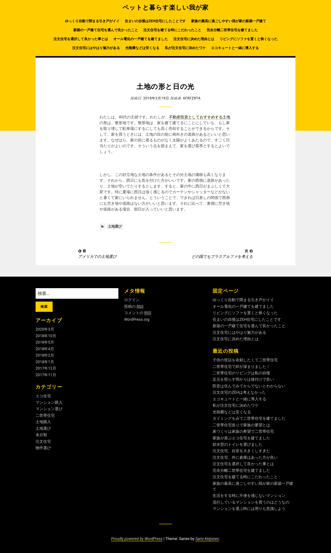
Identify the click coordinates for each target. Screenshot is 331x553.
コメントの (137, 313)
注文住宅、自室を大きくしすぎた (241, 450)
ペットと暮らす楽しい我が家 (165, 7)
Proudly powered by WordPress (137, 538)
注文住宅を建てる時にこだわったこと (172, 30)
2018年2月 (45, 355)
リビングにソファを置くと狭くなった (249, 39)
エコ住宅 (43, 396)
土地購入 (43, 421)
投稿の (134, 306)
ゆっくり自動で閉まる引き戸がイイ (92, 21)
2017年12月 (46, 368)
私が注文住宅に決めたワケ (185, 48)
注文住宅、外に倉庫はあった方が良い (245, 457)
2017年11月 (46, 375)
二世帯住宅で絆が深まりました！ (241, 366)
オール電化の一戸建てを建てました (140, 39)
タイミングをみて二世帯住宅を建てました (249, 418)
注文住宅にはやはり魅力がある (96, 48)
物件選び (43, 448)
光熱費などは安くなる (142, 48)
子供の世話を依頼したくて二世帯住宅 (245, 360)
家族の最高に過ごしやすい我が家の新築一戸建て (228, 21)
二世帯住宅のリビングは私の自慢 (241, 373)
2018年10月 (46, 336)
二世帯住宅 (45, 415)
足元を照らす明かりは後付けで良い (243, 379)
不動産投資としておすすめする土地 (199, 117)
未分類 (41, 435)
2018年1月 (45, 362)
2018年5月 (45, 342)
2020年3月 (45, 329)
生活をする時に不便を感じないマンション (249, 495)
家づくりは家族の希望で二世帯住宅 (243, 431)
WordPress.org (137, 319)
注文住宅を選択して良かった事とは (80, 39)
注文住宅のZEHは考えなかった (239, 392)
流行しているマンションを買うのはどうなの (251, 502)
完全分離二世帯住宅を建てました (232, 30)
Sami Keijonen (207, 538)
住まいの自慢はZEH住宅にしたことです (155, 21)
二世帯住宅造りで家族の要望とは (241, 425)
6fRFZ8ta (191, 98)
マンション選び (49, 408)
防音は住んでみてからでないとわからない (249, 386)
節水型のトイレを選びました (237, 444)
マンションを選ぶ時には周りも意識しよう (249, 508)
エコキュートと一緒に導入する (235, 48)
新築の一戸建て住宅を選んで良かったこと (105, 30)
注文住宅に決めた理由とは (193, 39)
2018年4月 (45, 349)
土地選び (115, 226)
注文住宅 (43, 441)
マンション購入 (49, 402)
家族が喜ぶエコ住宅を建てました (241, 438)
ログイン (132, 300)
